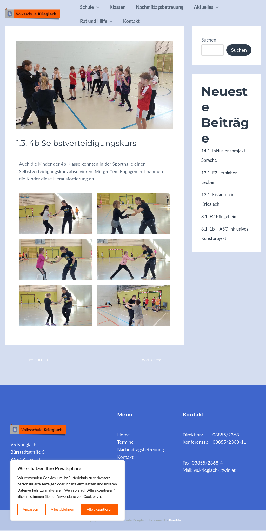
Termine (125, 442)
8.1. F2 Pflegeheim (220, 216)
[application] (97, 7)
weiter (151, 359)
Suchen (208, 40)
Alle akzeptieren (99, 509)
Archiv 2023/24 (35, 154)
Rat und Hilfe (97, 21)
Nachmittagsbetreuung (165, 7)
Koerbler (175, 520)
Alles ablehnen (62, 509)
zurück (39, 359)
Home (123, 435)
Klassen (121, 7)
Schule (90, 7)
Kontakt (134, 21)
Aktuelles (213, 7)
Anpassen (30, 509)
